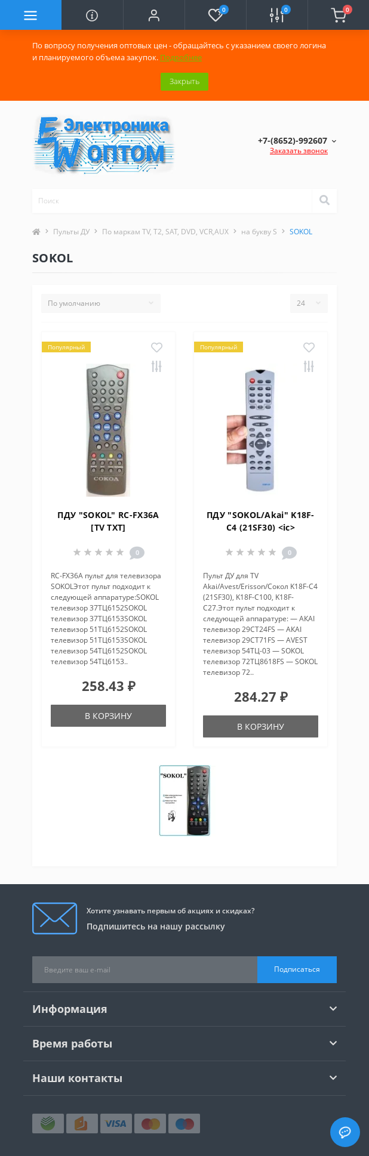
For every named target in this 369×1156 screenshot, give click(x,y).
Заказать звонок (299, 150)
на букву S (259, 232)
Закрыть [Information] (184, 81)
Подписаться (297, 969)
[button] (153, 15)
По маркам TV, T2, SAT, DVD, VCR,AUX (165, 232)
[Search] (324, 201)
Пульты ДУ (71, 232)
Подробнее (181, 57)
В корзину (108, 715)
